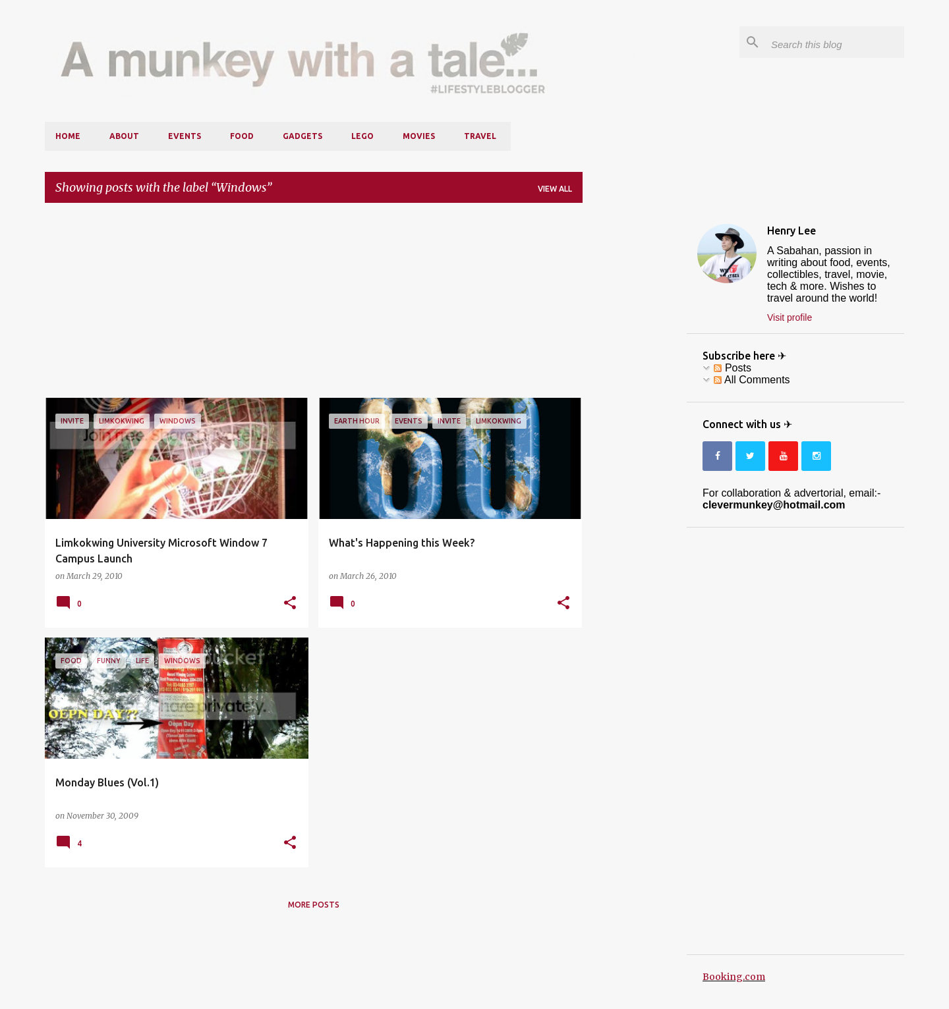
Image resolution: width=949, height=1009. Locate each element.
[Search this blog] (835, 42)
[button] (290, 603)
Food (242, 136)
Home (67, 136)
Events (184, 136)
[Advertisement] (314, 305)
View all (555, 188)
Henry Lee (791, 230)
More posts (313, 904)
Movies (419, 136)
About (124, 136)
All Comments (752, 379)
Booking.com (734, 977)
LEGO (362, 136)
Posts (732, 367)
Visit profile (789, 317)
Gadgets (302, 136)
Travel (480, 136)
